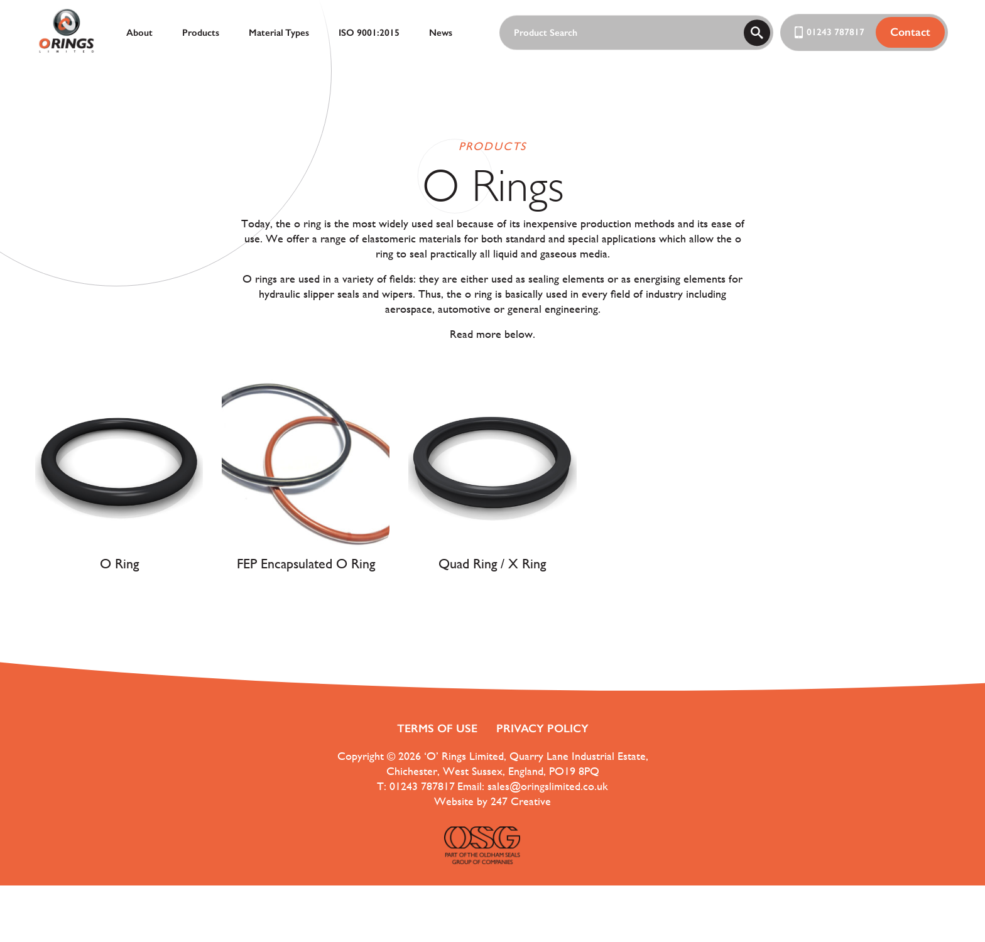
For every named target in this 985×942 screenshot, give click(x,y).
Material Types (279, 32)
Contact (910, 32)
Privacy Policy (542, 728)
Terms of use (437, 728)
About (139, 32)
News (440, 32)
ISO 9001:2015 (369, 32)
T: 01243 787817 (416, 786)
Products (200, 32)
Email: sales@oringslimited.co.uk (532, 786)
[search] (757, 32)
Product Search (545, 33)
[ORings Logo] (66, 32)
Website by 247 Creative (492, 801)
